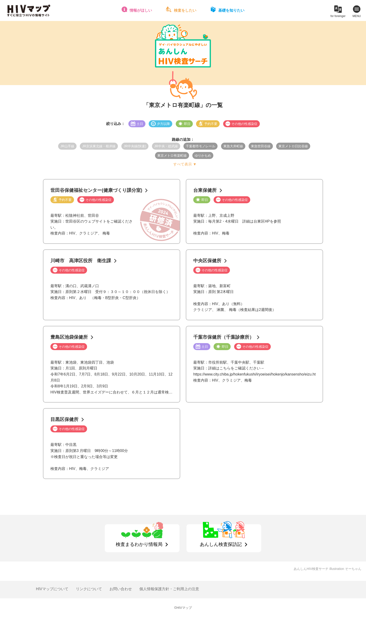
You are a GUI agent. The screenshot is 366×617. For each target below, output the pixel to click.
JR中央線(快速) (135, 146)
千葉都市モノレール (200, 146)
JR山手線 (67, 146)
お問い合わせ (120, 589)
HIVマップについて (52, 589)
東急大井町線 (233, 146)
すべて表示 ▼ (185, 164)
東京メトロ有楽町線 (172, 155)
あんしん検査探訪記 (221, 544)
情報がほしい (141, 10)
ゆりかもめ (203, 155)
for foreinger (338, 16)
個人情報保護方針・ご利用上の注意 (169, 589)
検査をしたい (185, 10)
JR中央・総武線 (166, 146)
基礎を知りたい (231, 10)
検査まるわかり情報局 (139, 544)
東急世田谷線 (261, 146)
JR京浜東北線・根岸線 (99, 146)
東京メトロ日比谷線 (293, 146)
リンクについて (89, 589)
